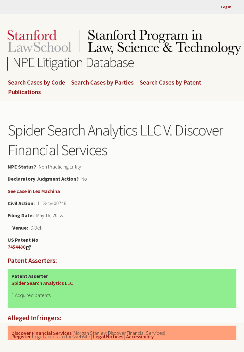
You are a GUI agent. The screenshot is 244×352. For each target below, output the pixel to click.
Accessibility (140, 336)
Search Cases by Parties (102, 82)
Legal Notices (108, 336)
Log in (226, 6)
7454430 (16, 247)
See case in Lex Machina (34, 191)
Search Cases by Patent (170, 82)
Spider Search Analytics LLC (42, 283)
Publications (24, 92)
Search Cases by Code (36, 82)
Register (21, 336)
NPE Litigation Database (73, 62)
